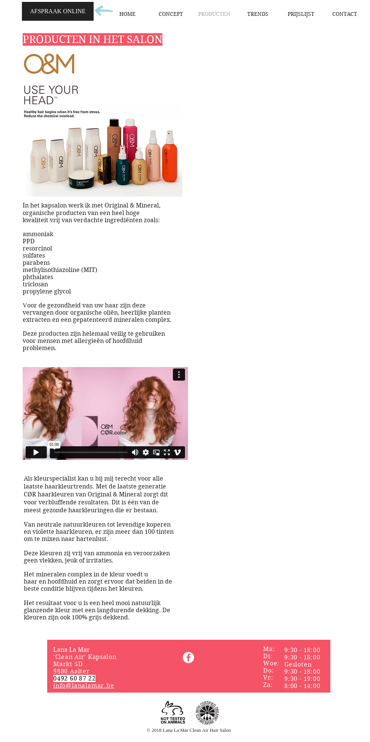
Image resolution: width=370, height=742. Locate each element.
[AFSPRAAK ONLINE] (58, 11)
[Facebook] (188, 657)
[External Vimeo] (105, 413)
